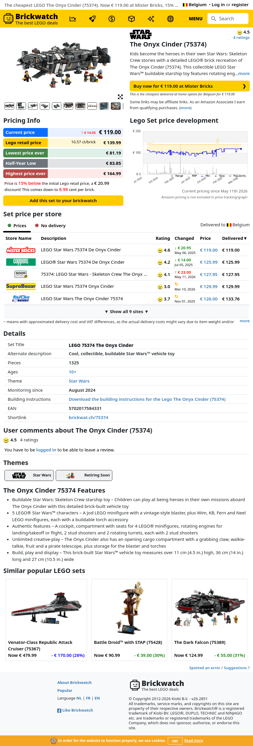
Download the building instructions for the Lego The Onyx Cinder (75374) (147, 399)
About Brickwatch (74, 682)
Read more (193, 740)
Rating (163, 238)
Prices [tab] (17, 225)
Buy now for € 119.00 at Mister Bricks (190, 86)
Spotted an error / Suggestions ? (219, 667)
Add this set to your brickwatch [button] (63, 200)
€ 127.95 (209, 274)
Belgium (194, 4)
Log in (218, 4)
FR (88, 698)
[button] (120, 96)
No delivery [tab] (50, 225)
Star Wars (79, 381)
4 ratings (241, 37)
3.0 (163, 286)
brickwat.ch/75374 (88, 417)
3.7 (163, 299)
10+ (72, 372)
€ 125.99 (209, 262)
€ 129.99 (209, 286)
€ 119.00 (209, 250)
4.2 (163, 262)
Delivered (232, 238)
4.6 (163, 250)
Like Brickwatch (75, 710)
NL (79, 698)
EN (97, 698)
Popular (64, 690)
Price (205, 238)
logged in (46, 450)
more (244, 73)
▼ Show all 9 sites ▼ (126, 311)
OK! (175, 741)
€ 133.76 (231, 299)
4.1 (163, 274)
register (240, 4)
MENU (196, 18)
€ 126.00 (209, 299)
